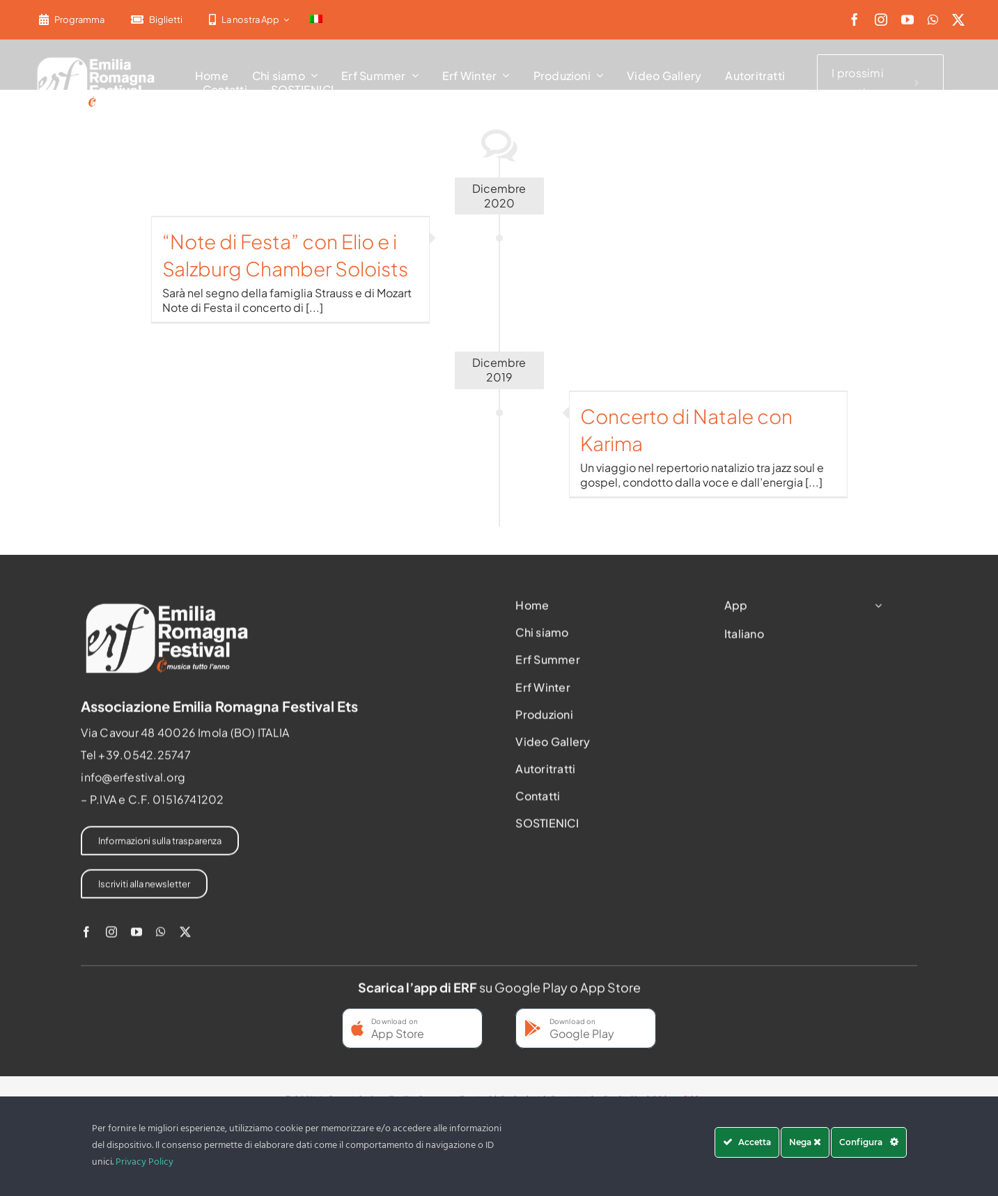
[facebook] (854, 19)
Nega (805, 1142)
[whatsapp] (933, 19)
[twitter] (958, 19)
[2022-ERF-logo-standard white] (96, 59)
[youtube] (907, 19)
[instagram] (881, 19)
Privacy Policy (144, 1162)
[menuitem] (316, 19)
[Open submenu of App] (875, 609)
